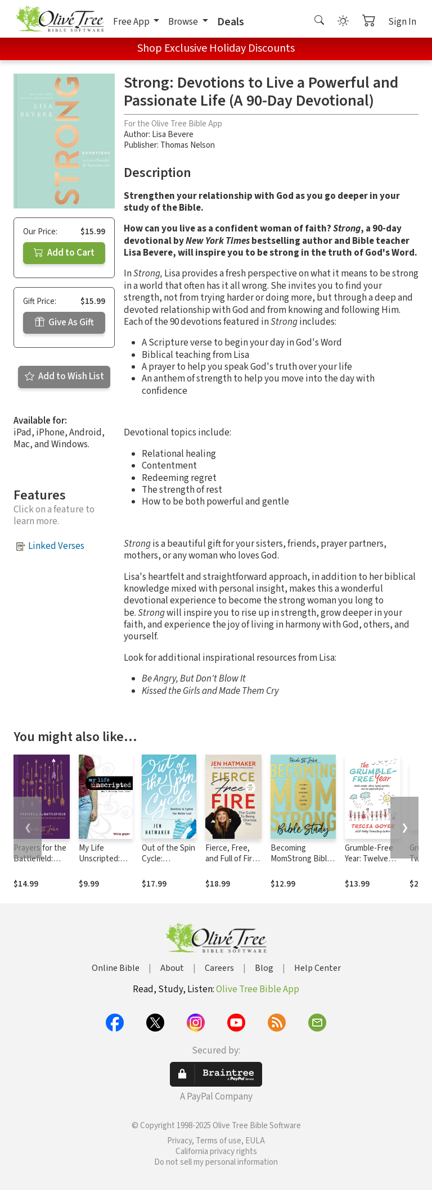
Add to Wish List (64, 376)
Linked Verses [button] (56, 546)
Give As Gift (64, 322)
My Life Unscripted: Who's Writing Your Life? (103, 864)
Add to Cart (64, 253)
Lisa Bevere (173, 134)
